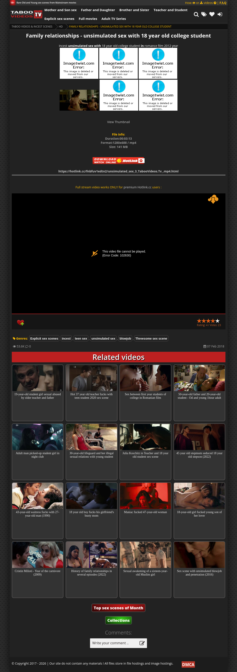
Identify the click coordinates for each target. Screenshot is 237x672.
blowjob (125, 338)
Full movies (88, 18)
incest (66, 338)
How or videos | (206, 3)
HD (61, 26)
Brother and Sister (134, 10)
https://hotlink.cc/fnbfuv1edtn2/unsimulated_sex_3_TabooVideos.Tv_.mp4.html (118, 171)
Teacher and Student (170, 10)
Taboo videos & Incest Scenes (32, 26)
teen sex (81, 338)
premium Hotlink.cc (138, 187)
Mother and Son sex (60, 10)
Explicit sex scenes (59, 18)
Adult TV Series (114, 18)
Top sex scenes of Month (118, 607)
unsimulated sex (103, 338)
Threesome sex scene (151, 338)
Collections (118, 620)
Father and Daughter (98, 10)
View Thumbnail (118, 122)
